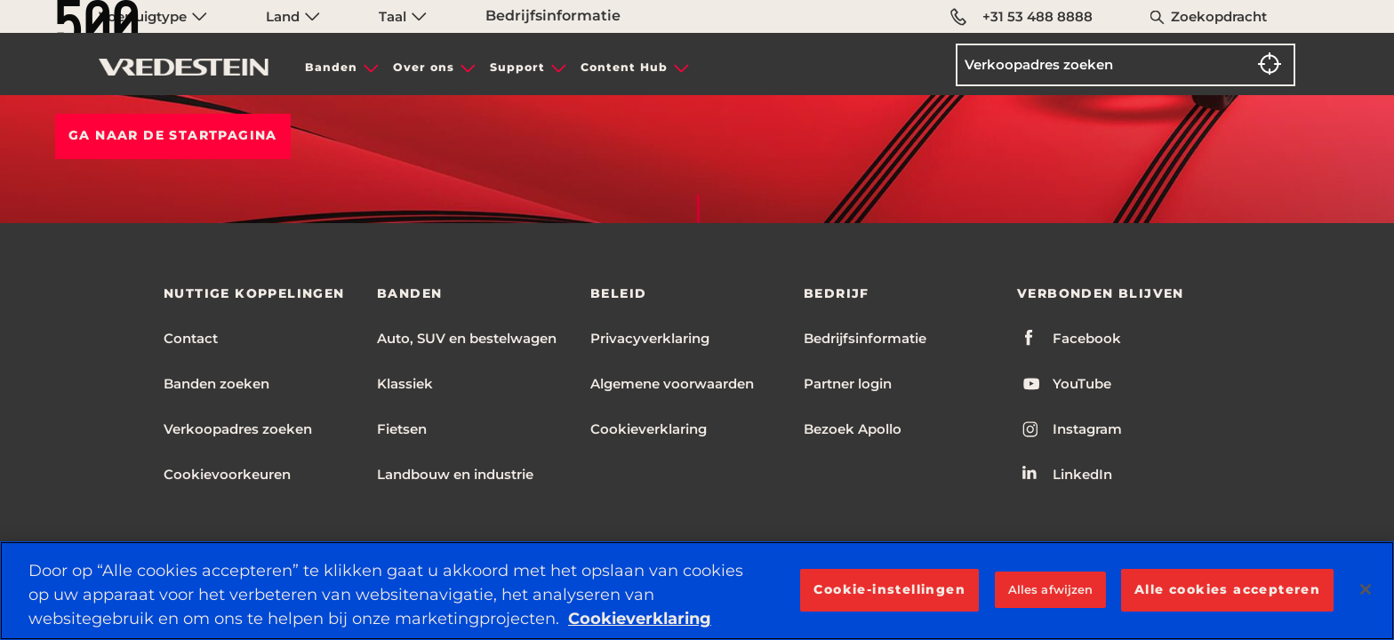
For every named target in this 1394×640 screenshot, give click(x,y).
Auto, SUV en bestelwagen (467, 338)
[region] (697, 590)
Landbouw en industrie (455, 474)
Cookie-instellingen (889, 589)
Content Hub (624, 67)
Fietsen (402, 428)
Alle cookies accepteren (1227, 589)
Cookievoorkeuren (227, 474)
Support (517, 67)
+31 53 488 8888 (1021, 17)
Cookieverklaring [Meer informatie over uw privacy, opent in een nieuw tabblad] (639, 618)
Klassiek (405, 383)
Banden (331, 67)
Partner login (848, 383)
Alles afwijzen (1051, 589)
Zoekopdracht (1219, 16)
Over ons (423, 67)
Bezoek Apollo (852, 428)
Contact (191, 338)
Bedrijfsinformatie (865, 338)
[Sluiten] (1365, 589)
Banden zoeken (216, 383)
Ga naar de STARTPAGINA (172, 135)
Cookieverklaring (648, 428)
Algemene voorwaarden (672, 383)
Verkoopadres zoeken (238, 428)
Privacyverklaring (649, 338)
